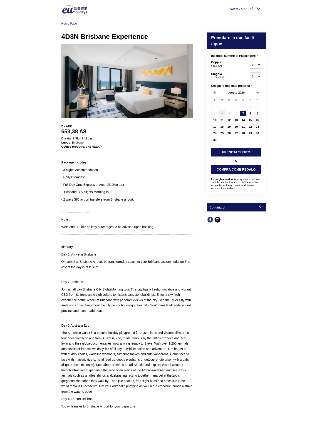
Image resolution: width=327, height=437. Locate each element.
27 (236, 133)
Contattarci (217, 207)
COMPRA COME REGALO (236, 169)
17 (214, 126)
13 (236, 120)
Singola (224, 75)
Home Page (69, 23)
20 (236, 126)
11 (221, 120)
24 (214, 133)
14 (243, 120)
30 (257, 133)
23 (257, 126)
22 (250, 126)
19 (229, 126)
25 (221, 133)
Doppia (224, 64)
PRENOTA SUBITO (236, 152)
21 (243, 126)
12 (229, 120)
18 (221, 126)
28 (243, 133)
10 (214, 120)
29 (250, 133)
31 (214, 140)
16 (257, 120)
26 (229, 133)
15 (250, 120)
